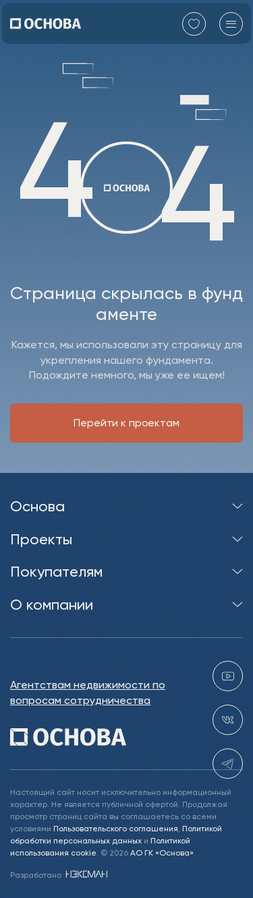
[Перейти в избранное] (194, 24)
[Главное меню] (231, 24)
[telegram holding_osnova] (228, 763)
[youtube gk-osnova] (228, 676)
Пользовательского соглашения (115, 828)
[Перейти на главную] (45, 23)
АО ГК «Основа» (162, 852)
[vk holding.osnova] (228, 720)
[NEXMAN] (85, 875)
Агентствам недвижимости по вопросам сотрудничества (87, 692)
